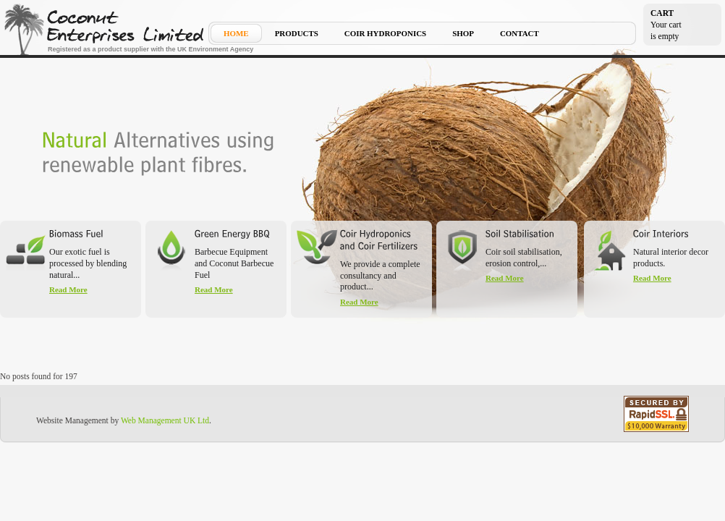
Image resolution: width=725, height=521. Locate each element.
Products (296, 34)
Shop (463, 34)
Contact (519, 34)
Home (236, 34)
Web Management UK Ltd (165, 420)
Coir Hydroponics (385, 34)
